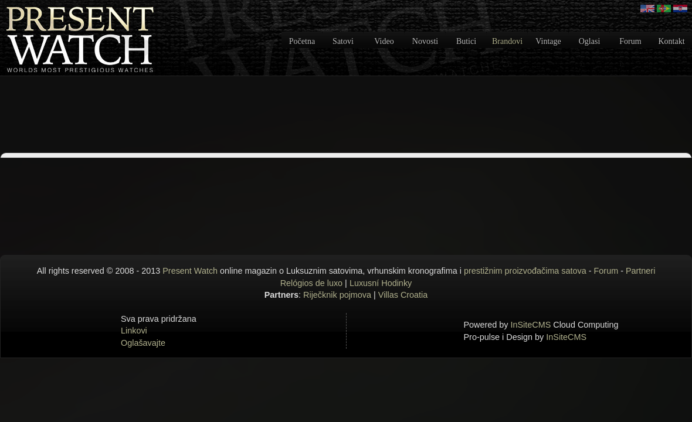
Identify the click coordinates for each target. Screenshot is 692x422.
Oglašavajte (143, 343)
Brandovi (507, 41)
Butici (466, 41)
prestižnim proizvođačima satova (525, 270)
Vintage (548, 41)
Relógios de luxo (311, 283)
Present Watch (190, 270)
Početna (302, 41)
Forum (630, 41)
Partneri (640, 270)
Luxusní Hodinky (381, 283)
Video (384, 41)
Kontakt (671, 41)
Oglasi (590, 41)
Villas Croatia (403, 295)
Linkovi (134, 330)
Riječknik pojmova (337, 295)
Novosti (425, 41)
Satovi (343, 41)
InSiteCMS (531, 324)
